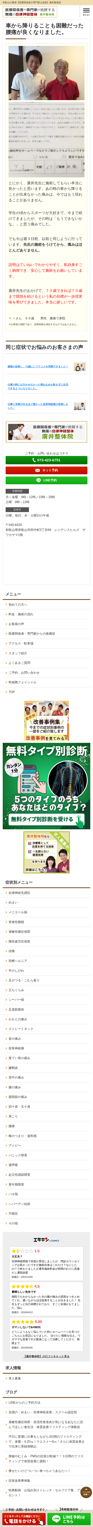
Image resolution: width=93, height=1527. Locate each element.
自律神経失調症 (19, 892)
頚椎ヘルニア (18, 960)
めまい (13, 902)
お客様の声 (16, 624)
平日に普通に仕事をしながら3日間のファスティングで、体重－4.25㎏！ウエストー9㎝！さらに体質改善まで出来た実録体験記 (47, 1441)
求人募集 (15, 1378)
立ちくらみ (16, 990)
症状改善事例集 (19, 1480)
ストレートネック (21, 1028)
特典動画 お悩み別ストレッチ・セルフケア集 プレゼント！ (46, 1493)
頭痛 (12, 951)
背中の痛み (16, 1077)
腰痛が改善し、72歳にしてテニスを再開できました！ (38, 366)
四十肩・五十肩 (19, 1106)
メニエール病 (18, 912)
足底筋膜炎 (16, 1009)
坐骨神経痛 (16, 1048)
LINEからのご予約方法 (24, 1402)
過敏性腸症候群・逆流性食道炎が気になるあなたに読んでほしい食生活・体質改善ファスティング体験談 (46, 1424)
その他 (13, 1223)
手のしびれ (16, 970)
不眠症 (13, 1213)
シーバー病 (16, 999)
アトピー (15, 1145)
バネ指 (13, 1194)
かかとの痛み (18, 1019)
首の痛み (15, 1038)
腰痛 (12, 1126)
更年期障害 (16, 1184)
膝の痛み (15, 1087)
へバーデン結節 (19, 1204)
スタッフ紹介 (18, 653)
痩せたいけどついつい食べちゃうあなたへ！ (40, 1470)
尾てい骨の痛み (19, 1058)
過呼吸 (13, 1165)
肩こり (13, 1116)
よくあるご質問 (19, 662)
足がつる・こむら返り (24, 980)
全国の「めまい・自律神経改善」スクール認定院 (43, 1412)
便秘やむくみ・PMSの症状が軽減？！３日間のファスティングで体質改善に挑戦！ (46, 1459)
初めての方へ (18, 604)
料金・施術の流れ (21, 614)
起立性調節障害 (19, 1174)
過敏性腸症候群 (19, 931)
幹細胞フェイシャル (23, 682)
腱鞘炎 (13, 1067)
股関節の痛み (18, 1097)
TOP (12, 692)
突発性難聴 (16, 922)
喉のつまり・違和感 (23, 1136)
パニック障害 (18, 1155)
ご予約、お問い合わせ (24, 672)
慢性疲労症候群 (19, 941)
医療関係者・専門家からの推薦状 (32, 633)
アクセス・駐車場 (21, 643)
